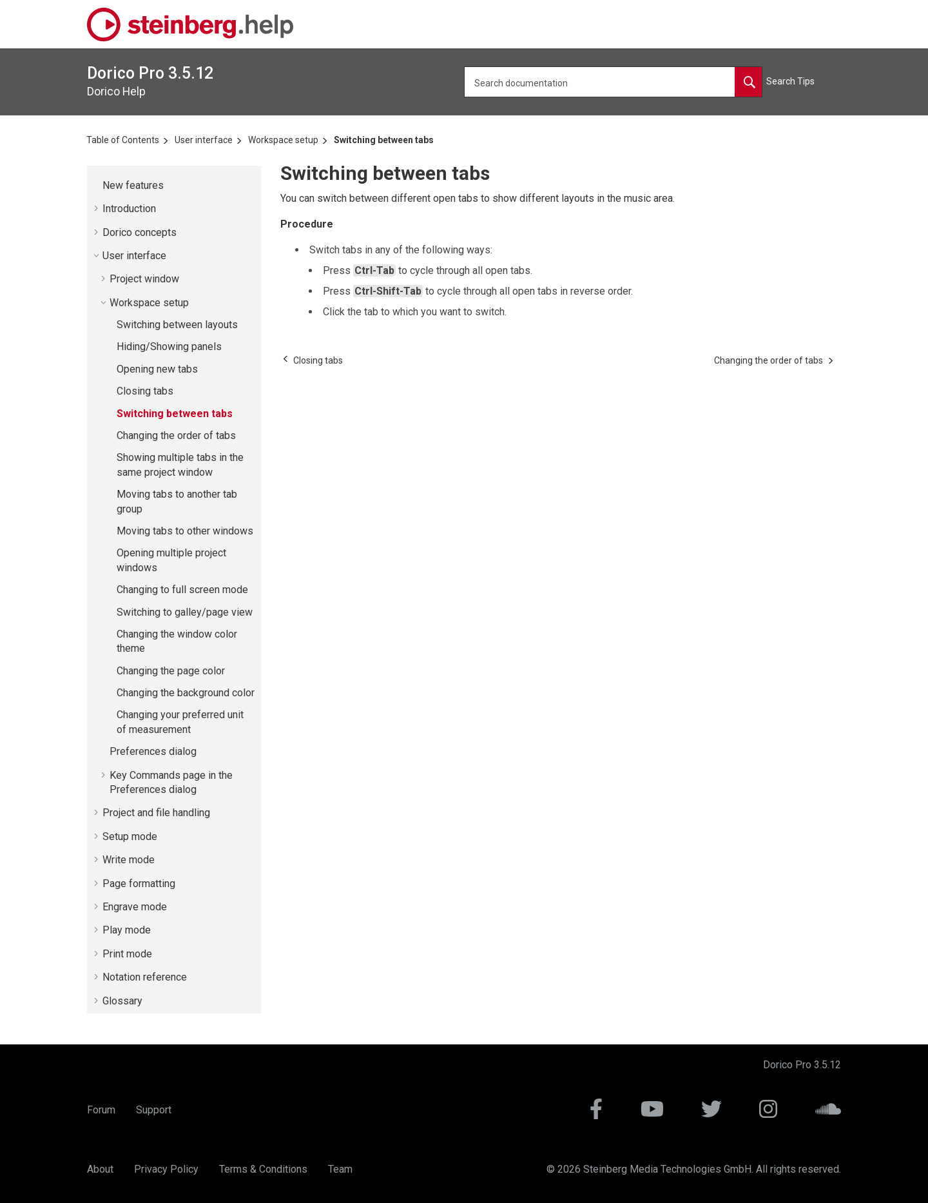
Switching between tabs (384, 140)
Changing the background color (186, 693)
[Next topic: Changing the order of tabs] (768, 360)
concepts (139, 232)
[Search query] (613, 82)
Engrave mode (134, 907)
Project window (144, 279)
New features (133, 185)
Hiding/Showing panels (169, 346)
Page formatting (138, 883)
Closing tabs (145, 391)
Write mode (128, 860)
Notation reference (144, 977)
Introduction (129, 208)
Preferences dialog (153, 751)
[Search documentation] (748, 82)
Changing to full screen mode (182, 589)
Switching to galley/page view (185, 612)
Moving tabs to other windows (185, 531)
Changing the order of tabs (176, 435)
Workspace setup (283, 140)
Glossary (122, 1001)
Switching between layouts (177, 324)
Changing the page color (171, 671)
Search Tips (790, 81)
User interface (204, 140)
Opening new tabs (157, 369)
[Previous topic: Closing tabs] (318, 360)
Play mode (126, 930)
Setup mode (129, 836)
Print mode (127, 954)
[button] (97, 186)
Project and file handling (156, 813)
